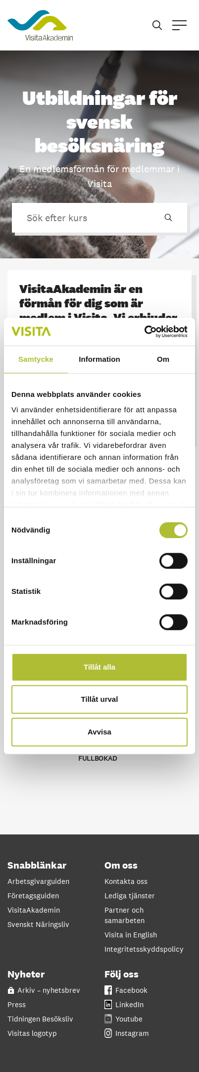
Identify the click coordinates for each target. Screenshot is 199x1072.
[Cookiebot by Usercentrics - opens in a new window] (144, 331)
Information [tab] (99, 359)
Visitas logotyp (32, 1033)
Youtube (123, 1018)
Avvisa (99, 732)
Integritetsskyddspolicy (143, 949)
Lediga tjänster (129, 895)
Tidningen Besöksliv (40, 1018)
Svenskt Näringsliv (38, 924)
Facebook (126, 990)
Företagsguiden (33, 895)
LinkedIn (124, 1004)
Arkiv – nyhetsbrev (43, 990)
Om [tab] (163, 359)
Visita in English (130, 934)
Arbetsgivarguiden (38, 881)
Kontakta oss (126, 881)
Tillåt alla (99, 667)
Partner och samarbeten (124, 915)
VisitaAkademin (33, 910)
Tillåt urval (99, 699)
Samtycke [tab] (35, 359)
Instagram (126, 1033)
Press (16, 1004)
